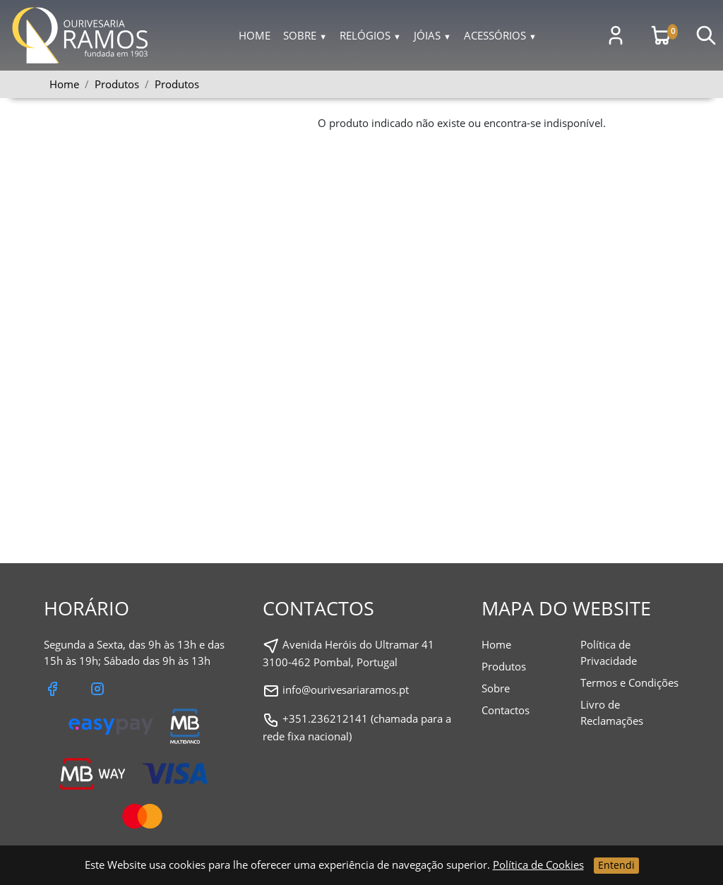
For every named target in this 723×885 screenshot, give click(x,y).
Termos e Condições (629, 682)
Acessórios (500, 35)
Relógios (370, 35)
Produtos (177, 84)
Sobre (305, 35)
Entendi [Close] (616, 865)
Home (254, 35)
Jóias (432, 35)
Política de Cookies (538, 864)
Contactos (506, 710)
